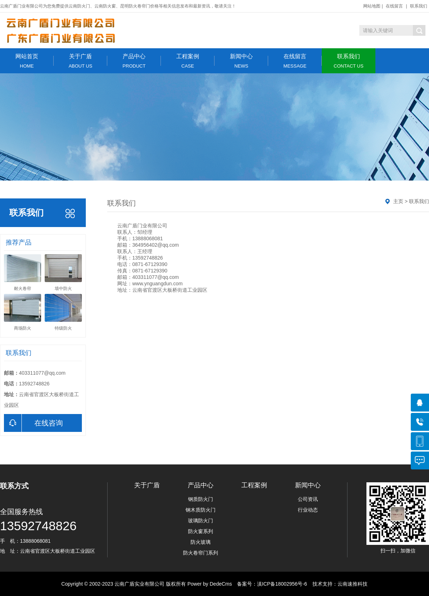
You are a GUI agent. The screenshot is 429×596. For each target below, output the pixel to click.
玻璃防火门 (200, 520)
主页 (398, 201)
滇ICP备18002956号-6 (282, 584)
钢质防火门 (200, 499)
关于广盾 (80, 61)
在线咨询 (33, 423)
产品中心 (134, 61)
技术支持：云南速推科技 (338, 584)
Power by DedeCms (209, 584)
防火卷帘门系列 (200, 552)
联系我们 (418, 6)
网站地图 (371, 6)
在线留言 (394, 6)
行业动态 (308, 509)
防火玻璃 (201, 542)
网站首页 (27, 61)
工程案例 (187, 61)
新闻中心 (241, 61)
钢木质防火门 (201, 509)
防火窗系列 (200, 531)
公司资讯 (308, 499)
